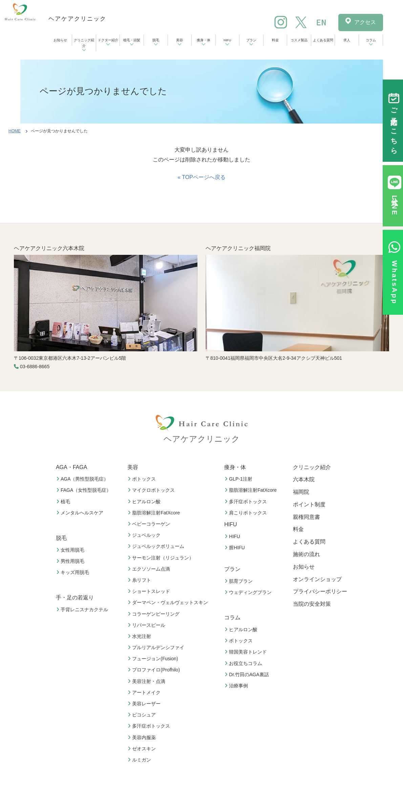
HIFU (227, 40)
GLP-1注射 (239, 479)
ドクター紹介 (108, 40)
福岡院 (301, 492)
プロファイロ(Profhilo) (154, 669)
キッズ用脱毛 (73, 572)
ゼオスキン (142, 748)
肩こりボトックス (246, 512)
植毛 (64, 501)
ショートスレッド (149, 591)
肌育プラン (239, 581)
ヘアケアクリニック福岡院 (238, 248)
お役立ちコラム (244, 663)
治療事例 (237, 685)
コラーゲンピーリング (154, 614)
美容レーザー (145, 703)
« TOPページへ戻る (201, 177)
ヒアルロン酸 (145, 501)
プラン (251, 40)
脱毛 (155, 40)
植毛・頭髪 (131, 40)
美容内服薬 (142, 737)
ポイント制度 (309, 504)
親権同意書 (306, 517)
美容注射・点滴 (147, 681)
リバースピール (147, 625)
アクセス (365, 22)
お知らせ (60, 40)
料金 (275, 40)
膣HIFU (235, 547)
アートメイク (145, 692)
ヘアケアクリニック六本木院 (49, 248)
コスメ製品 (299, 40)
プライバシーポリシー (320, 591)
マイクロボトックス (152, 490)
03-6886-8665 (34, 366)
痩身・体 (203, 40)
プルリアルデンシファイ (156, 647)
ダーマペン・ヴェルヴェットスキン (168, 602)
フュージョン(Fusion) (153, 658)
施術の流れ (306, 554)
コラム (371, 40)
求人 (346, 40)
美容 (179, 40)
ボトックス (142, 479)
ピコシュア (142, 714)
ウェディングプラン (249, 592)
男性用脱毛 (71, 561)
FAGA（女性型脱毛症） (84, 490)
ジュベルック (145, 535)
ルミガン (140, 759)
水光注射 (140, 636)
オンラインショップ (317, 579)
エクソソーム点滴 (149, 569)
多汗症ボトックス (149, 726)
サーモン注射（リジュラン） (161, 557)
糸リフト (140, 580)
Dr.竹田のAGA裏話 (247, 674)
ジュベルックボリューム (156, 546)
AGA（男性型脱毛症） (83, 479)
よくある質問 (323, 40)
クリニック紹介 (84, 43)
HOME (14, 131)
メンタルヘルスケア (80, 512)
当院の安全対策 (312, 604)
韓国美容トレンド (246, 652)
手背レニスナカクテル (83, 609)
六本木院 (304, 479)
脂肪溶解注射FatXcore (154, 512)
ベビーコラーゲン (149, 524)
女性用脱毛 (71, 550)
